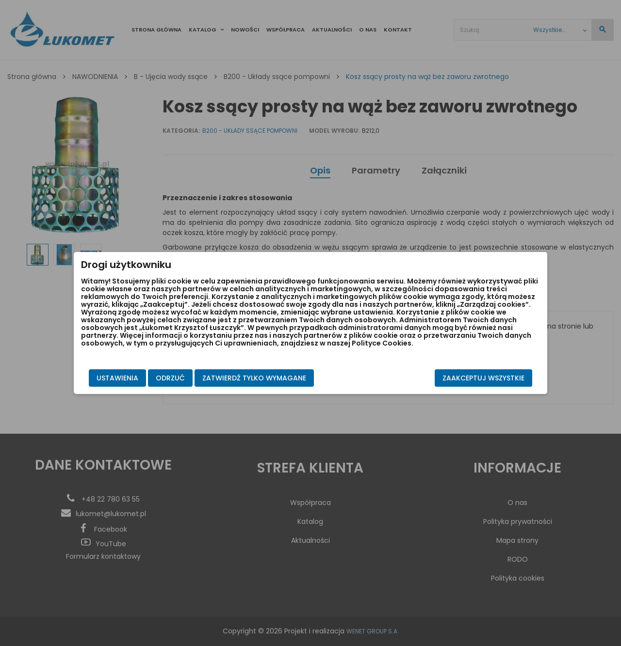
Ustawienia (117, 378)
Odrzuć (170, 378)
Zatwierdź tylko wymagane (254, 378)
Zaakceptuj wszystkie (483, 378)
